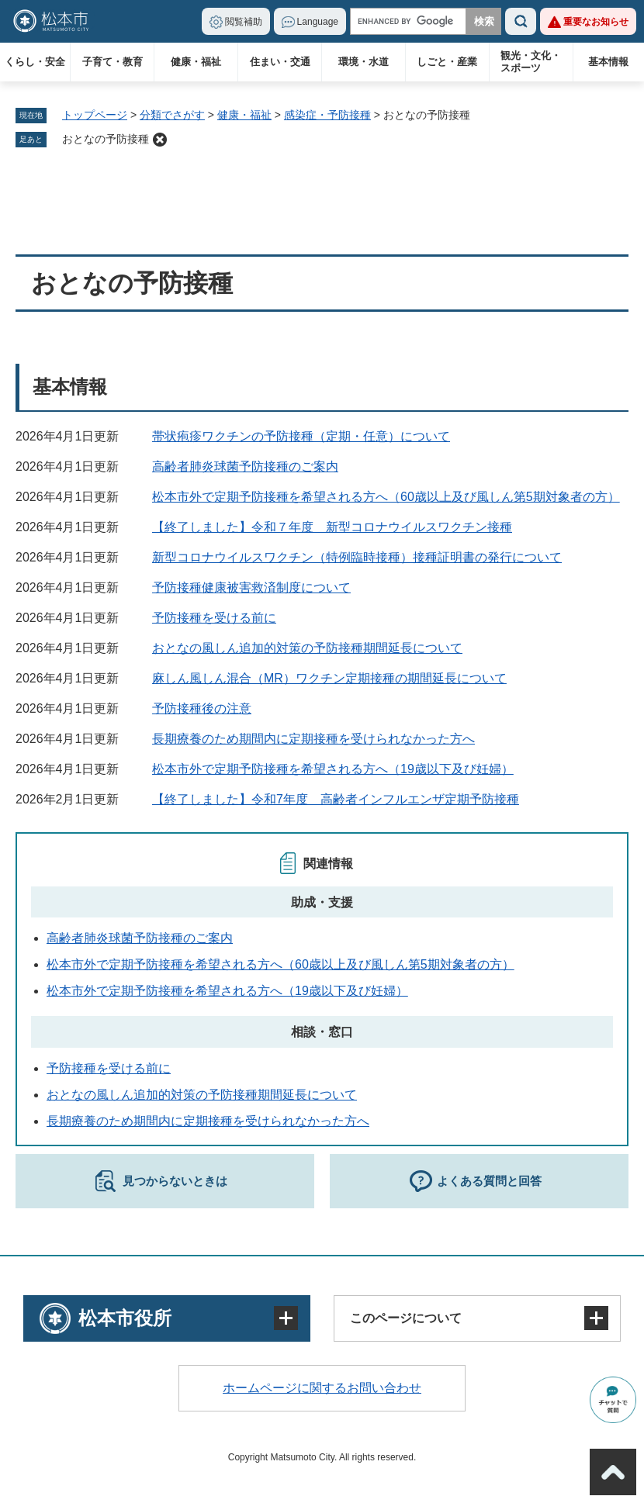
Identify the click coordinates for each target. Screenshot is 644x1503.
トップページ (94, 115)
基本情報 (608, 61)
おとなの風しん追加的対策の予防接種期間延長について (307, 648)
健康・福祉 (196, 61)
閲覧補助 (243, 21)
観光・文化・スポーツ (530, 62)
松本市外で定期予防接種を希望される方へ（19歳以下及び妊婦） (333, 769)
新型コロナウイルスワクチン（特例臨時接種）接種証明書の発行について (357, 557)
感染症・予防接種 (327, 115)
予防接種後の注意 (201, 708)
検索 (520, 21)
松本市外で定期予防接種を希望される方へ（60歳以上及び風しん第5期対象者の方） (386, 496)
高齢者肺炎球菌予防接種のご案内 (245, 466)
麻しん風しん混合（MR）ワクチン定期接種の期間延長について (329, 678)
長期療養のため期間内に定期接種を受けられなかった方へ (313, 738)
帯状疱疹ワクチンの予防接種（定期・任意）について (301, 436)
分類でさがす (172, 115)
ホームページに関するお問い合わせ (322, 1387)
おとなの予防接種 (105, 139)
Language (317, 21)
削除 (160, 140)
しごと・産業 (447, 61)
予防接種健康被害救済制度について (251, 587)
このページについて (406, 1318)
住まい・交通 (280, 61)
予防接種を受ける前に (214, 617)
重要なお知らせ (595, 21)
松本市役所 (124, 1318)
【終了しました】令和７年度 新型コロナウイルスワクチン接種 (332, 527)
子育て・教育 (112, 61)
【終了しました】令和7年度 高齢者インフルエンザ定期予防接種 (335, 799)
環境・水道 (363, 61)
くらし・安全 (35, 61)
